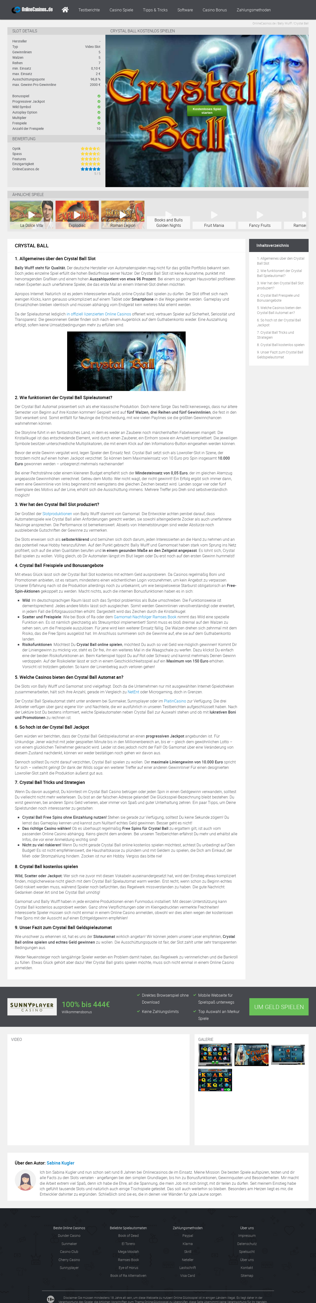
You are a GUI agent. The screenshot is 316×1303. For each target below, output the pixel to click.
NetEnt (133, 692)
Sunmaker (69, 1243)
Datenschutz (247, 1243)
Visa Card (187, 1275)
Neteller (188, 1259)
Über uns (247, 1259)
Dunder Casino (69, 1235)
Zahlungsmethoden (254, 10)
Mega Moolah (128, 1251)
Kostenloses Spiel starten (207, 111)
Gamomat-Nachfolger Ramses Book (145, 617)
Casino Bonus (215, 10)
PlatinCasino (175, 701)
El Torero (128, 1243)
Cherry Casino (69, 1259)
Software (185, 10)
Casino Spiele (121, 10)
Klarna (188, 1243)
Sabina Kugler (60, 1163)
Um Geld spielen (279, 1007)
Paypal (187, 1235)
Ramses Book (128, 1259)
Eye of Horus (128, 1267)
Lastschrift (187, 1267)
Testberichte (89, 10)
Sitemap (247, 1275)
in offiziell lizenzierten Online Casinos (99, 314)
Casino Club (69, 1251)
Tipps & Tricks (155, 10)
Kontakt (247, 1267)
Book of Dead (128, 1235)
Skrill (187, 1251)
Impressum (247, 1235)
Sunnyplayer (69, 1267)
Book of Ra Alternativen (128, 1275)
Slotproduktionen (57, 513)
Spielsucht (247, 1251)
